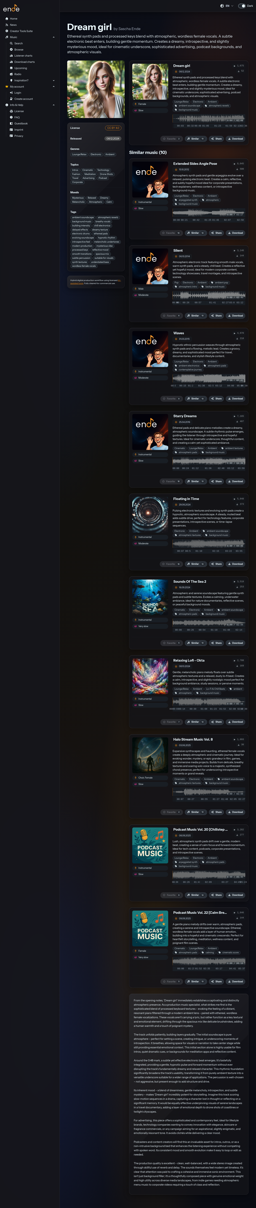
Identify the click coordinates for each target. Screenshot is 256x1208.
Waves (178, 333)
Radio (15, 74)
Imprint (16, 129)
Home (11, 18)
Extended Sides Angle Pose (195, 164)
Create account (21, 99)
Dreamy (104, 197)
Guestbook (19, 123)
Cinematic (87, 170)
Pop (176, 282)
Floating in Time (186, 499)
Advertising (88, 178)
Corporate (77, 182)
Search (16, 43)
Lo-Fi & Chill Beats (215, 689)
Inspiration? (19, 80)
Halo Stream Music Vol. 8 (193, 739)
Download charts (22, 62)
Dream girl (181, 66)
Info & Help (14, 105)
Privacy (16, 136)
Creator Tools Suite (19, 31)
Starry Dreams (185, 416)
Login (15, 92)
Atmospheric (95, 202)
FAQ (15, 117)
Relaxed (92, 197)
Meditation (90, 174)
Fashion (76, 174)
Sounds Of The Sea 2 (189, 582)
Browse (16, 49)
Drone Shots (106, 174)
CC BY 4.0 (113, 128)
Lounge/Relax (79, 154)
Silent (178, 250)
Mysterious (78, 197)
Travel (75, 178)
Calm (109, 202)
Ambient (109, 154)
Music (11, 37)
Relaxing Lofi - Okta (188, 660)
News (11, 25)
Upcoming (18, 68)
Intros (75, 170)
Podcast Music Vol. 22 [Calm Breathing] (204, 913)
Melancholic (78, 202)
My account (14, 86)
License (17, 111)
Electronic (96, 154)
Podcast (103, 178)
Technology (103, 170)
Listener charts (21, 55)
